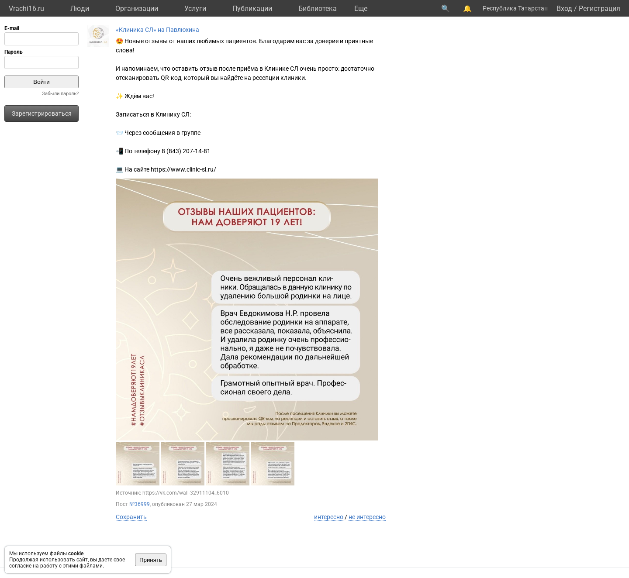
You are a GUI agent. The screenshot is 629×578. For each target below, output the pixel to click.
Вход (564, 8)
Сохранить (131, 516)
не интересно (367, 516)
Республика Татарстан (515, 8)
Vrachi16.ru (26, 8)
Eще (360, 8)
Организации (136, 8)
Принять (150, 560)
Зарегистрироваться (42, 113)
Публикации (252, 8)
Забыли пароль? (60, 93)
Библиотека (317, 8)
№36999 (139, 504)
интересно (328, 516)
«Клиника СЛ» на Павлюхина (157, 29)
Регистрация (599, 8)
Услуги (195, 8)
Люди (79, 8)
